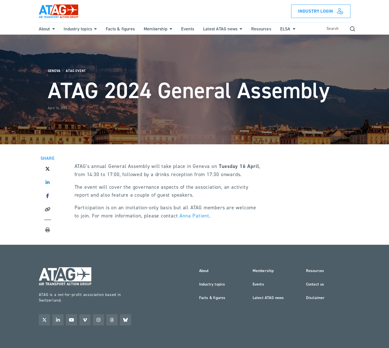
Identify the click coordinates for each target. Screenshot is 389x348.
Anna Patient (194, 215)
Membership (263, 270)
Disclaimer (315, 297)
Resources (315, 270)
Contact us (315, 284)
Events (258, 284)
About (204, 270)
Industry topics (212, 284)
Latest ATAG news (268, 297)
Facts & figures (212, 297)
